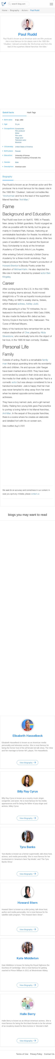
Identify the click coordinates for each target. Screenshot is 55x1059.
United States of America (24, 147)
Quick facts (8, 113)
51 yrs (17, 124)
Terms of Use (22, 1054)
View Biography (26, 763)
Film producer (20, 131)
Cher (27, 333)
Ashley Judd (32, 304)
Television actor (20, 140)
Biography (14, 11)
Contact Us (49, 1054)
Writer (17, 133)
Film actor (18, 136)
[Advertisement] (27, 81)
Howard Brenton (11, 266)
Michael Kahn (20, 270)
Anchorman (9, 196)
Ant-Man (24, 200)
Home (4, 11)
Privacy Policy (36, 1054)
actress (21, 304)
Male (17, 162)
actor (43, 273)
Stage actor (19, 138)
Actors (25, 11)
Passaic (18, 151)
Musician (18, 142)
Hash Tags (31, 112)
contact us (35, 494)
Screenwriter (19, 129)
